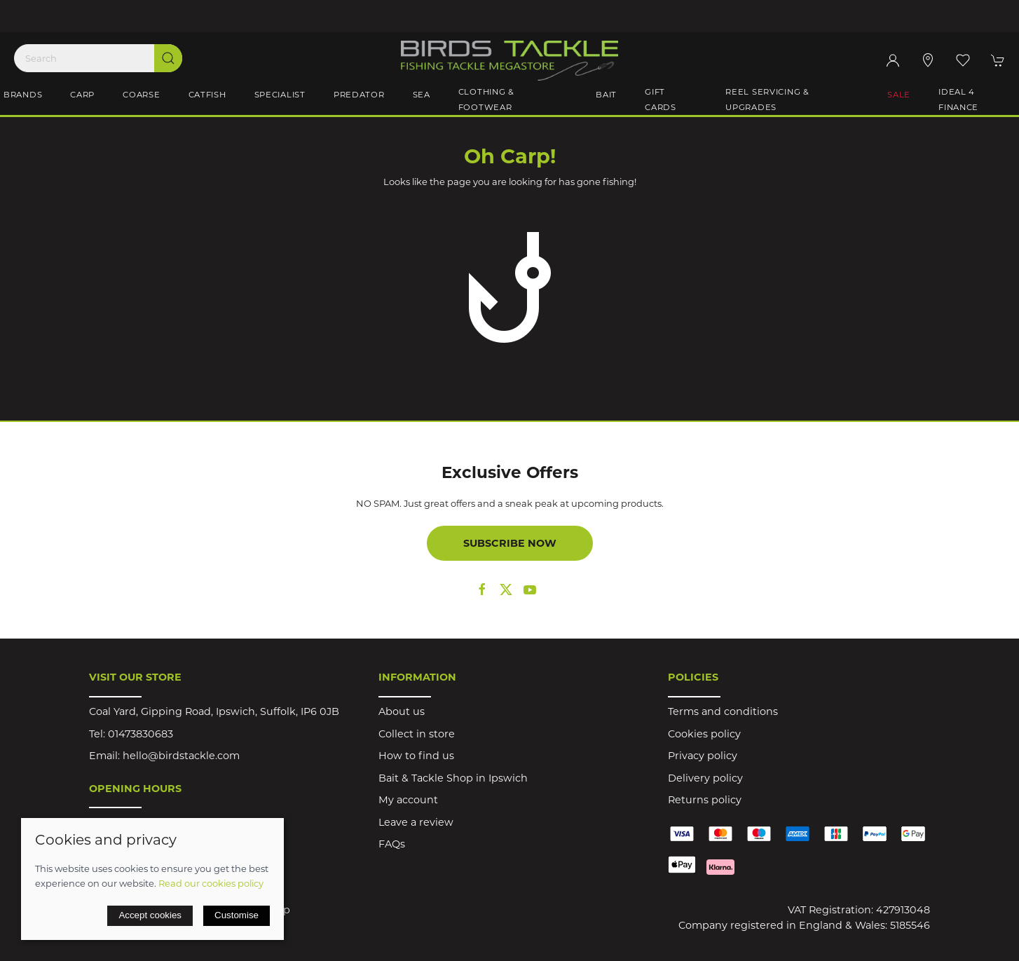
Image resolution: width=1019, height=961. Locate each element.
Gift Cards (660, 99)
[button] (963, 60)
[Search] (98, 58)
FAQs (391, 844)
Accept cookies (150, 915)
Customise (236, 915)
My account (408, 799)
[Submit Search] (168, 58)
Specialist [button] (280, 95)
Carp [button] (82, 95)
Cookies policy (704, 734)
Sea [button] (421, 95)
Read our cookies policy (211, 883)
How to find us (416, 755)
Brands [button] (23, 95)
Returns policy (704, 799)
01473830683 (140, 734)
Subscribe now (509, 543)
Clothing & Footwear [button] (486, 99)
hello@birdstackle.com (181, 755)
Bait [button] (606, 95)
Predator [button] (359, 95)
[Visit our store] (928, 60)
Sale (898, 95)
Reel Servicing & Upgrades (767, 99)
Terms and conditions (723, 711)
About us (401, 711)
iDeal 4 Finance (958, 99)
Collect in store (416, 734)
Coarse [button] (141, 95)
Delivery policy (705, 778)
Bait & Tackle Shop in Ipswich (453, 778)
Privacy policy (702, 755)
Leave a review (415, 822)
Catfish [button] (207, 95)
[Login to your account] (893, 60)
